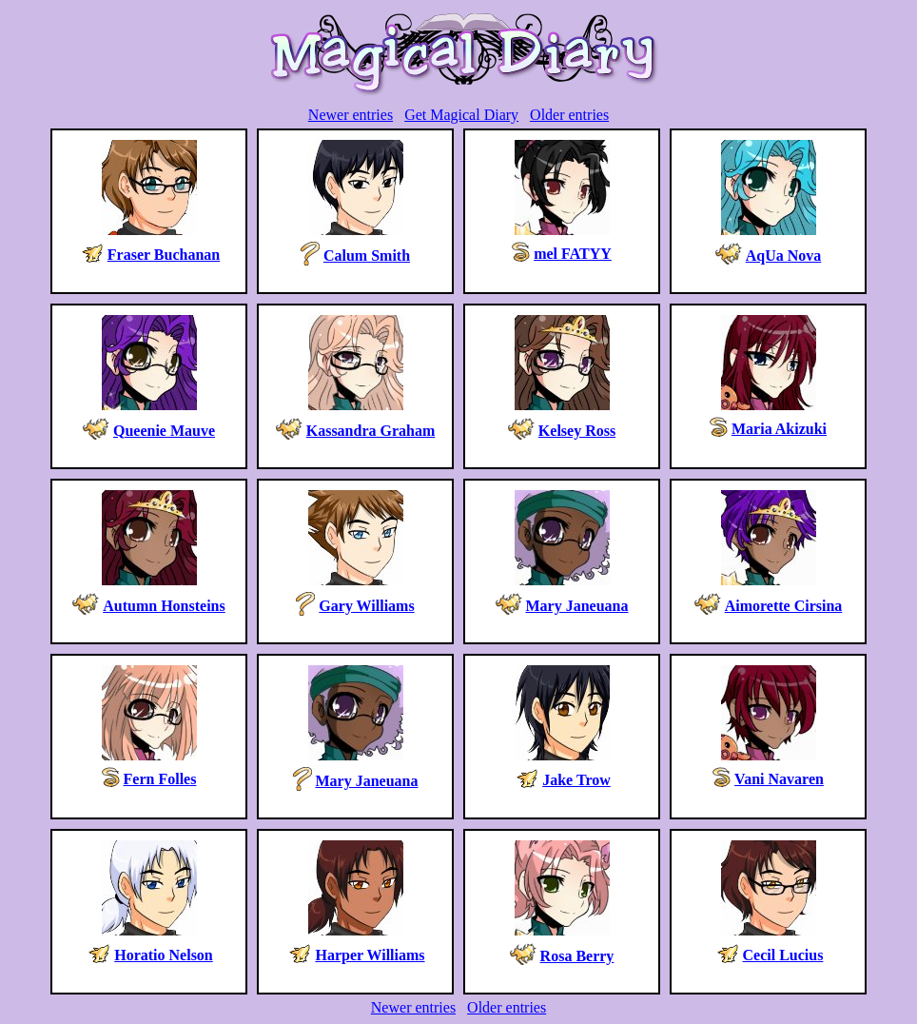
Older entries (569, 115)
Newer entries (350, 115)
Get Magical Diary (461, 115)
